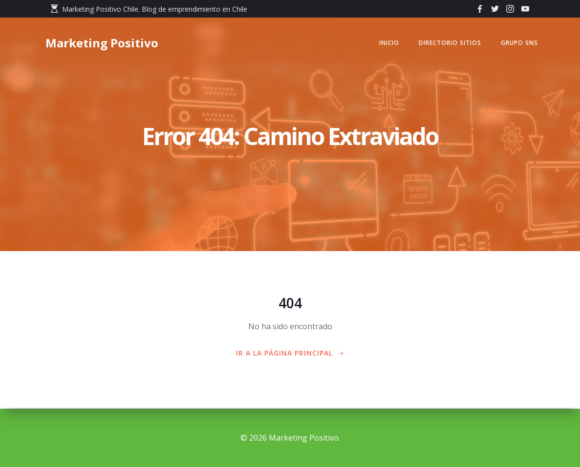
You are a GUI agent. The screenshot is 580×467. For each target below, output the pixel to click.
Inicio (387, 44)
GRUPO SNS (517, 44)
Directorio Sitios (447, 44)
